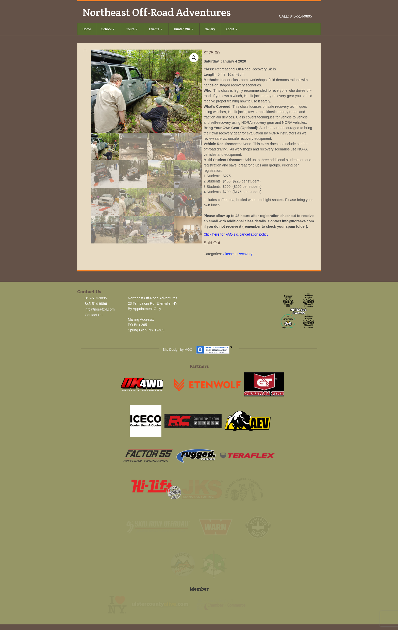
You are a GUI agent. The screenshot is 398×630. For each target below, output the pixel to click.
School (107, 29)
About (231, 29)
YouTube (308, 9)
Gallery (210, 29)
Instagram (301, 9)
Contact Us (93, 315)
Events (155, 29)
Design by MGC (180, 349)
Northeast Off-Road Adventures (156, 12)
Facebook (295, 9)
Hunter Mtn (183, 29)
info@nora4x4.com (100, 309)
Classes (229, 254)
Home (86, 29)
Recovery (244, 254)
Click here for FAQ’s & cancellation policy (236, 234)
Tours (131, 29)
